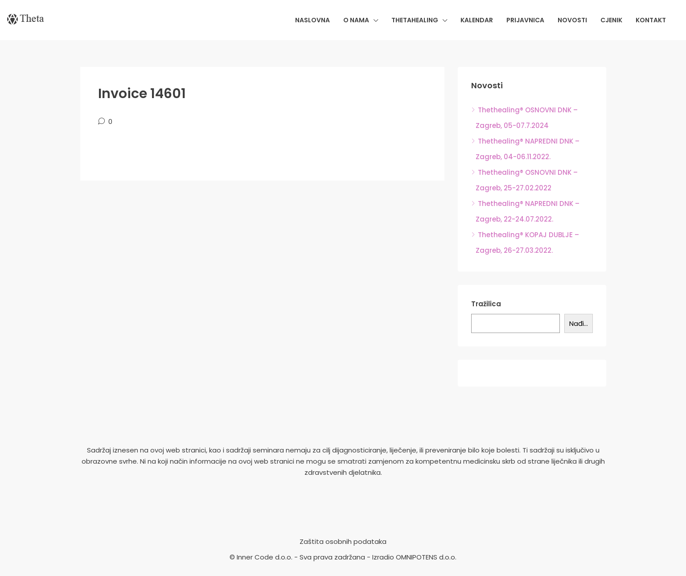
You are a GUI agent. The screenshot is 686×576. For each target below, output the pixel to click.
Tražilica (486, 304)
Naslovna (312, 20)
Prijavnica (525, 20)
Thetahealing (414, 20)
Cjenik (611, 20)
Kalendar (476, 20)
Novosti (572, 20)
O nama (356, 20)
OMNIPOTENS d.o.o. (426, 557)
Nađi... (578, 323)
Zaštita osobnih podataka (343, 541)
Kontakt (651, 20)
